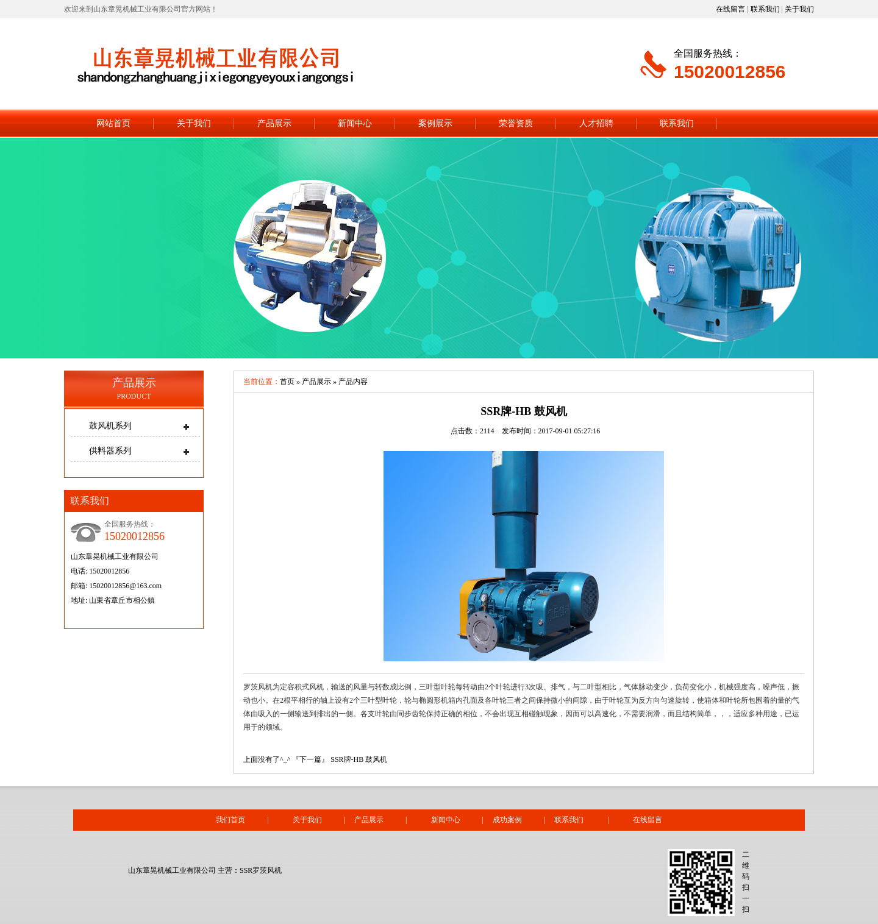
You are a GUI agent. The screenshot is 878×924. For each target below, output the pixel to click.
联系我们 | (593, 820)
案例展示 (435, 123)
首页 (287, 381)
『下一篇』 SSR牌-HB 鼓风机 (339, 759)
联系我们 (765, 9)
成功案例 (507, 820)
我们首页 (230, 820)
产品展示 (274, 123)
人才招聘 (596, 123)
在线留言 (730, 9)
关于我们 (799, 9)
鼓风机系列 (110, 425)
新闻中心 (355, 123)
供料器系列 (110, 450)
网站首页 (113, 123)
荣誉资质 (516, 123)
